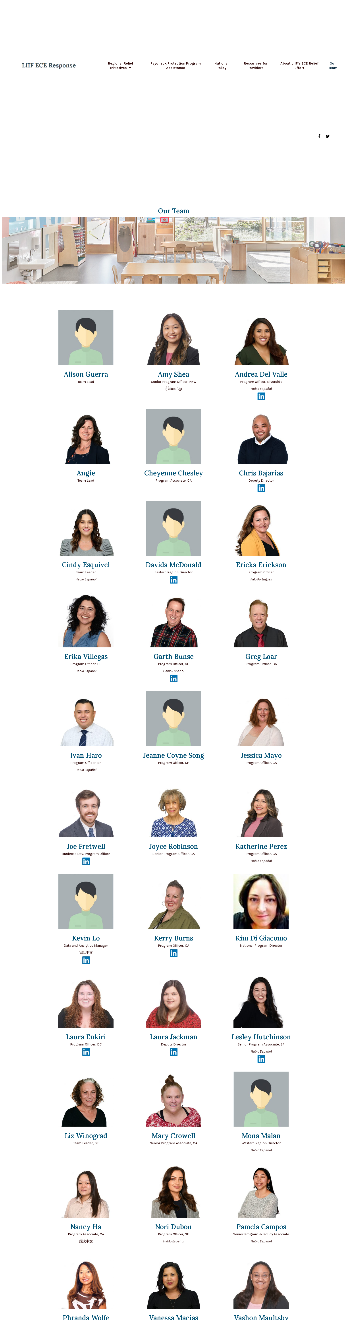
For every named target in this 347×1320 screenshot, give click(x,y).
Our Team (332, 65)
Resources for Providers (256, 65)
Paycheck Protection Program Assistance (175, 65)
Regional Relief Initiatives (120, 65)
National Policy (221, 65)
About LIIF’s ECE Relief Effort (299, 65)
